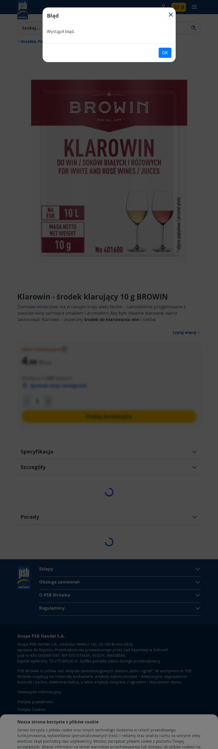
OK (165, 53)
